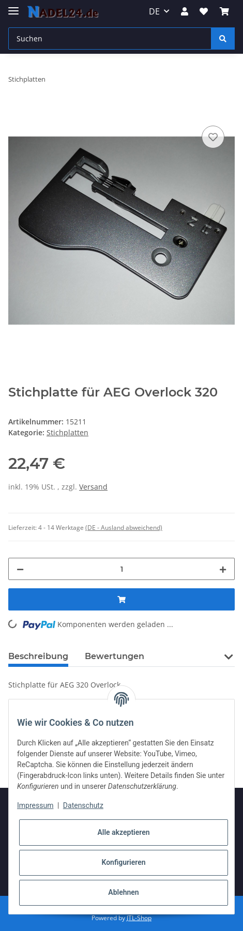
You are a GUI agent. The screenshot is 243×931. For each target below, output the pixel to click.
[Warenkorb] (224, 11)
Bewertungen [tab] (114, 656)
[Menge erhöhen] (222, 568)
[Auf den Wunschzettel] (213, 137)
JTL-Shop (139, 917)
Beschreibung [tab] (38, 656)
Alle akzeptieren (123, 832)
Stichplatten (67, 432)
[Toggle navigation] (13, 6)
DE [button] (154, 11)
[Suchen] (109, 38)
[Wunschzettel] (204, 11)
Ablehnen (123, 892)
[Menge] (121, 568)
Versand (93, 487)
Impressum (35, 805)
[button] (184, 11)
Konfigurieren (123, 862)
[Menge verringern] (20, 568)
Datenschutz (83, 805)
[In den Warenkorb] (16, 111)
